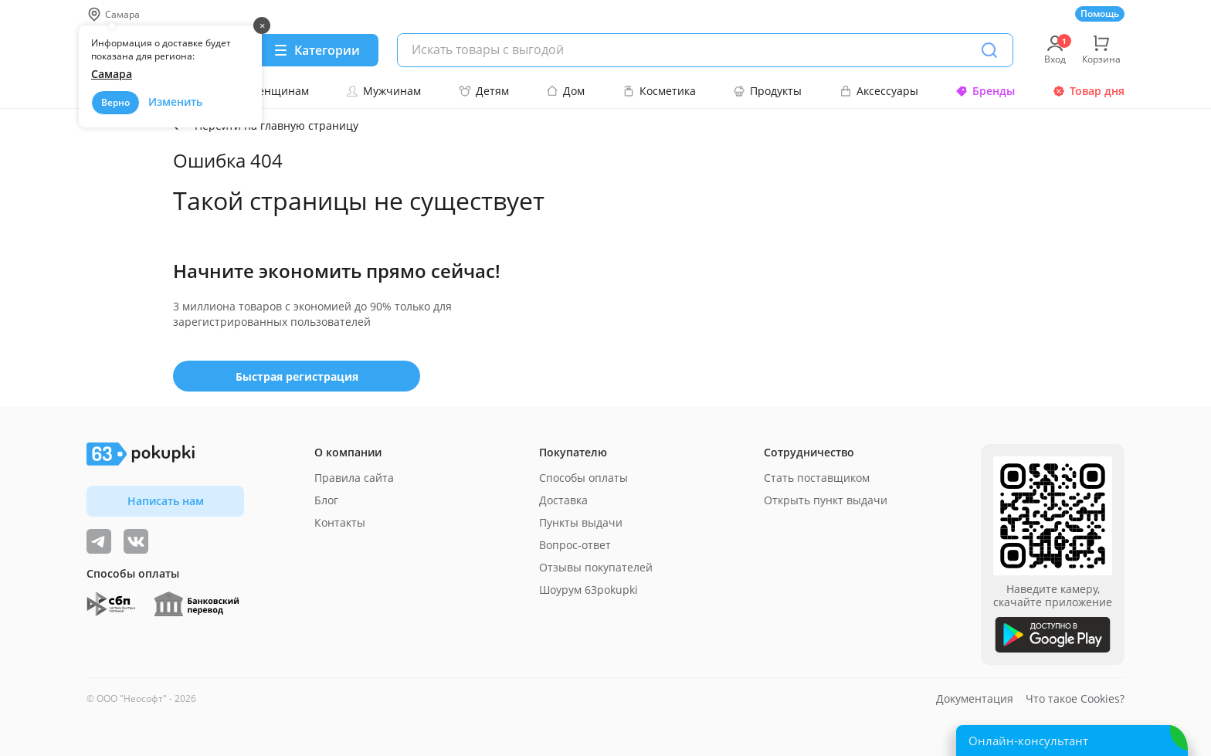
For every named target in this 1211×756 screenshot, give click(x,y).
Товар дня (1088, 90)
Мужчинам (383, 90)
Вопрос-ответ (575, 544)
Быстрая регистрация (297, 376)
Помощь (1099, 13)
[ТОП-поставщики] (136, 541)
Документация (974, 698)
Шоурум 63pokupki (588, 589)
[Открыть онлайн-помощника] (1072, 740)
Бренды (985, 90)
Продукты (767, 90)
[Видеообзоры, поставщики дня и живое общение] (98, 541)
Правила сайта (354, 477)
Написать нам (165, 500)
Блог (326, 500)
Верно (115, 102)
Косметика (659, 90)
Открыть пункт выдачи (825, 500)
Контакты (339, 522)
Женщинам (270, 90)
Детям (484, 90)
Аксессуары (879, 90)
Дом (565, 90)
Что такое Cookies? (1075, 698)
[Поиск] (989, 50)
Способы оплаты (583, 477)
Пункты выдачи (580, 522)
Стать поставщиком (817, 477)
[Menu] (316, 50)
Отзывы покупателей (596, 567)
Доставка (563, 500)
